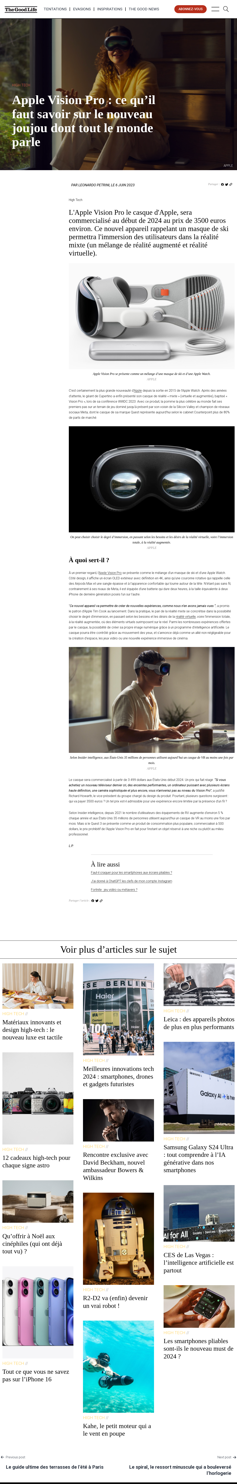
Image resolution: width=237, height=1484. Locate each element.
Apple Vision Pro (110, 573)
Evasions (82, 9)
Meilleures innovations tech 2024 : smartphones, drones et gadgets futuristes (118, 1076)
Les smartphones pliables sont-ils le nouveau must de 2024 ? (198, 1348)
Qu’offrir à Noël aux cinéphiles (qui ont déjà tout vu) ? (32, 1243)
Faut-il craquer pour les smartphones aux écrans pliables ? (131, 872)
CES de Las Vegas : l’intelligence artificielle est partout (199, 1262)
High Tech (21, 85)
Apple (138, 390)
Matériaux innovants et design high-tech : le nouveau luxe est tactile (32, 1030)
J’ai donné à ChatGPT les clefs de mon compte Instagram (131, 881)
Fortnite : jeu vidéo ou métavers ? (114, 890)
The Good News (144, 9)
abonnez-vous (191, 9)
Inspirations (109, 9)
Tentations (55, 9)
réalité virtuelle (186, 617)
